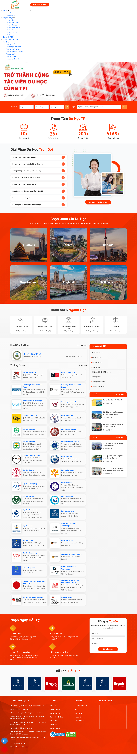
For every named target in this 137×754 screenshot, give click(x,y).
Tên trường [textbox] (39, 107)
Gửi (124, 107)
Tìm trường (82, 365)
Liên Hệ (77, 709)
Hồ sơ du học (96, 357)
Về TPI (5, 10)
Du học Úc (10, 20)
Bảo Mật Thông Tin (81, 706)
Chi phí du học (97, 362)
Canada (108, 245)
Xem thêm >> (120, 394)
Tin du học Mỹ (11, 54)
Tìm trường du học (98, 386)
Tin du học (6, 42)
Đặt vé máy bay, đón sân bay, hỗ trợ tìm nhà (38, 191)
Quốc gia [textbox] (54, 107)
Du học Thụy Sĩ (11, 32)
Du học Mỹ (10, 35)
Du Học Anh (53, 724)
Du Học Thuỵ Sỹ (55, 728)
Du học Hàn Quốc (12, 22)
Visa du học (96, 367)
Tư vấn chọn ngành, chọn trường (38, 157)
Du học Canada (11, 25)
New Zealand (29, 282)
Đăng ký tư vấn (39, 4)
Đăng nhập (78, 717)
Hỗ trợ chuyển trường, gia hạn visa (38, 198)
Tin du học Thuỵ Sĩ (12, 59)
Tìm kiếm (67, 107)
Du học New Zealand (13, 27)
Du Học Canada (55, 709)
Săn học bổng (96, 377)
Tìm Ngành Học (79, 721)
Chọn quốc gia (8, 18)
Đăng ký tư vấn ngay (98, 202)
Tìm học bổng (82, 345)
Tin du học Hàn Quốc (13, 47)
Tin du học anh (11, 56)
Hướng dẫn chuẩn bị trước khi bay (38, 184)
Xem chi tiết (107, 403)
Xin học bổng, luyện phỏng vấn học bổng (38, 170)
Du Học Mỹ (53, 721)
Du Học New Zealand (56, 717)
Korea (68, 245)
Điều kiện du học (97, 353)
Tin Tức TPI (10, 15)
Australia (29, 245)
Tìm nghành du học (98, 382)
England (68, 282)
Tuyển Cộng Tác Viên (10, 39)
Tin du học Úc (11, 44)
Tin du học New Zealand (14, 52)
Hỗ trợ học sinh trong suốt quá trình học (38, 204)
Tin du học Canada (12, 49)
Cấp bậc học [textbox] (24, 107)
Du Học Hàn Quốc (55, 713)
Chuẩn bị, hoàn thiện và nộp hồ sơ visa (38, 177)
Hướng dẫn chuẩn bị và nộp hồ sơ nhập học (38, 164)
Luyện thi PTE (8, 37)
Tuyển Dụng (78, 713)
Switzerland (108, 282)
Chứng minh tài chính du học (101, 372)
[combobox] (26, 107)
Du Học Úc (53, 706)
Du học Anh (10, 30)
